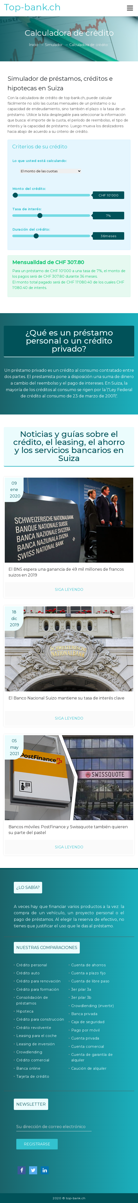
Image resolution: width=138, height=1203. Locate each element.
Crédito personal (31, 965)
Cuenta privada (85, 1038)
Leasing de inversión (35, 1044)
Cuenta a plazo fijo (88, 973)
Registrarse (37, 1144)
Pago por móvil (85, 1030)
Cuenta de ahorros (88, 965)
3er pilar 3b (81, 997)
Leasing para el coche (36, 1035)
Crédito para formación (37, 989)
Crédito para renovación (38, 981)
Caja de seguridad (88, 1022)
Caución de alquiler (89, 1068)
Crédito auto (28, 973)
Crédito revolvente (33, 1027)
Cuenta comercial (87, 1046)
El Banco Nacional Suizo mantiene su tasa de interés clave (66, 698)
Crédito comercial (32, 1060)
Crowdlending (29, 1052)
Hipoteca (24, 1011)
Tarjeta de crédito (32, 1076)
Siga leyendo (69, 589)
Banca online (28, 1068)
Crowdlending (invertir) (92, 1006)
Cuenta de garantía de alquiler (92, 1057)
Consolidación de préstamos (32, 1000)
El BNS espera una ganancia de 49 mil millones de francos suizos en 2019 (66, 572)
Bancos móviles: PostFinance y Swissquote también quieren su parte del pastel (68, 829)
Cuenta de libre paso (90, 981)
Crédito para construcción (40, 1019)
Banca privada (84, 1014)
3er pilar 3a (81, 989)
